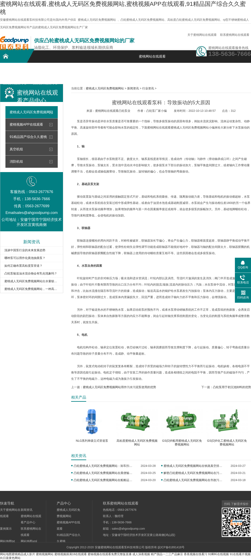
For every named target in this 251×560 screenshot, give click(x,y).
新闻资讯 (131, 70)
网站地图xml (29, 541)
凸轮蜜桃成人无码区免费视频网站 (14, 73)
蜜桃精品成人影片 (23, 554)
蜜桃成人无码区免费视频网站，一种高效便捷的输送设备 (31, 289)
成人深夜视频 (141, 554)
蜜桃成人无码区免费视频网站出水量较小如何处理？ (31, 281)
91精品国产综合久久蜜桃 (28, 137)
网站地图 (6, 554)
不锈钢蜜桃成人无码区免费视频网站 (44, 73)
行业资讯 (148, 88)
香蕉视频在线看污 (195, 554)
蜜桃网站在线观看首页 (152, 59)
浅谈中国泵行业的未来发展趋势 (24, 250)
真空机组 (16, 149)
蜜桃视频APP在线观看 (26, 124)
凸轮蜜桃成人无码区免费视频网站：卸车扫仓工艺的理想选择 (104, 465)
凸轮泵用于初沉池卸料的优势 (232, 387)
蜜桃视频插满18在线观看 (70, 554)
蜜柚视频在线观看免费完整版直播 (110, 554)
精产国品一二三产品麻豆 (167, 554)
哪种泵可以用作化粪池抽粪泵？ (24, 258)
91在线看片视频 (240, 554)
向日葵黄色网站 (10, 558)
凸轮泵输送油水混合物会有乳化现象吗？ (30, 273)
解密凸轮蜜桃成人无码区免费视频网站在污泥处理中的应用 (194, 473)
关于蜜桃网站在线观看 (202, 34)
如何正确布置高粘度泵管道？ (23, 265)
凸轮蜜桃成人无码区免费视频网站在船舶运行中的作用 (104, 480)
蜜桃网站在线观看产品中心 (73, 73)
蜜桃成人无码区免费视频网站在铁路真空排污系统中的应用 (194, 465)
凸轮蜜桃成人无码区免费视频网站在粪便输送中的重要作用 (104, 473)
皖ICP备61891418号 (171, 547)
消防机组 (16, 161)
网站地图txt (7, 541)
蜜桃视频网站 (45, 554)
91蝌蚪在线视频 (218, 554)
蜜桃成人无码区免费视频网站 (97, 19)
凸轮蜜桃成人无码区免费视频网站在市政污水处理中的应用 (194, 480)
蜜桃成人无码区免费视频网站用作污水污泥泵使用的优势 (119, 387)
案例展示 (102, 70)
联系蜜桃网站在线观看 (234, 34)
